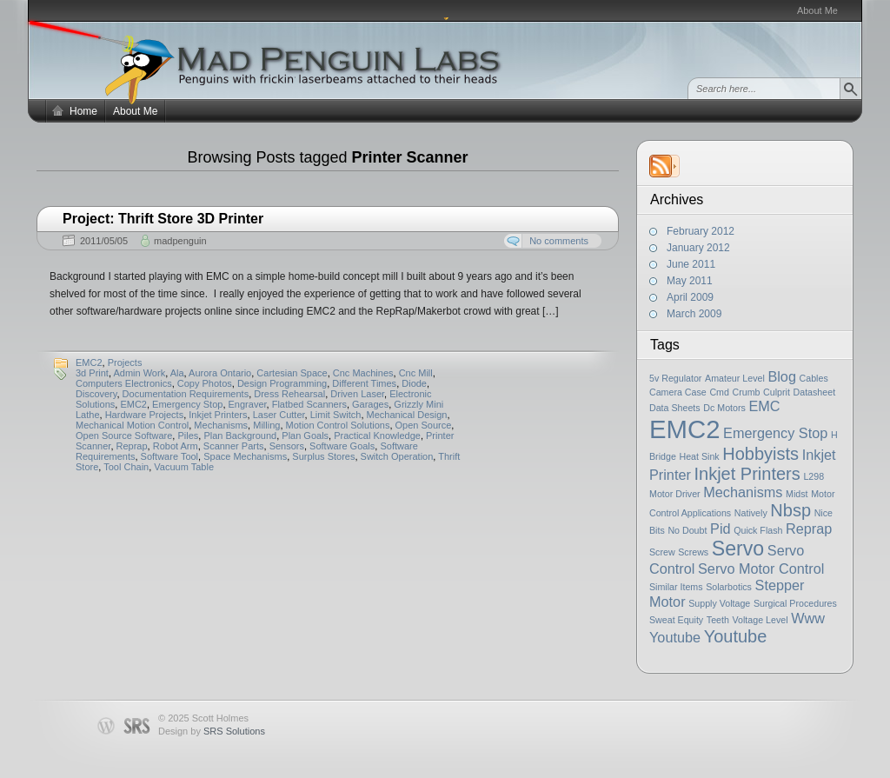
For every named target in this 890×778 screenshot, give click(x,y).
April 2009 (690, 297)
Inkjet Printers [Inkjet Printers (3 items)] (747, 473)
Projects (125, 362)
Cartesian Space (291, 373)
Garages (370, 404)
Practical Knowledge (377, 435)
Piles (187, 435)
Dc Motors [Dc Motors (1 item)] (724, 407)
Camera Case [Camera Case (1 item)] (678, 392)
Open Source (423, 425)
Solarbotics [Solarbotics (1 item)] (729, 587)
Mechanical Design (407, 414)
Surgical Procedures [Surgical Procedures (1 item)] (795, 603)
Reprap (132, 446)
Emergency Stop (187, 404)
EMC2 (89, 362)
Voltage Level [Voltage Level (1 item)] (760, 620)
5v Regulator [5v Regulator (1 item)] (675, 378)
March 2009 (694, 314)
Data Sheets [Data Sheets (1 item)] (675, 407)
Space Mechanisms (245, 456)
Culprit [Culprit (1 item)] (776, 392)
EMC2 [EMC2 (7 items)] (684, 429)
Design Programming (282, 383)
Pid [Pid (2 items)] (720, 528)
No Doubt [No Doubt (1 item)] (687, 530)
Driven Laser (357, 394)
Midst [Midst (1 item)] (796, 494)
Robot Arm (175, 446)
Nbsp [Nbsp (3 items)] (790, 510)
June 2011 (691, 264)
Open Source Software (124, 435)
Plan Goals (305, 435)
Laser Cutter (279, 414)
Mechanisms (221, 425)
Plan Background (239, 435)
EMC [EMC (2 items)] (764, 406)
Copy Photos (204, 383)
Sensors (286, 446)
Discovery (96, 394)
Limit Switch (336, 414)
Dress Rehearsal (289, 394)
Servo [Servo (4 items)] (738, 548)
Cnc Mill (416, 373)
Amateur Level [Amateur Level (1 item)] (735, 378)
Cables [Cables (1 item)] (814, 378)
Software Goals (342, 446)
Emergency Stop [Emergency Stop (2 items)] (775, 433)
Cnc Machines (363, 373)
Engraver (248, 404)
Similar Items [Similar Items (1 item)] (676, 587)
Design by (211, 731)
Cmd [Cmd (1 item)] (719, 392)
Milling (266, 425)
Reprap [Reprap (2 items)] (809, 528)
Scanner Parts (233, 446)
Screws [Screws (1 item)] (693, 552)
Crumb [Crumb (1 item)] (746, 392)
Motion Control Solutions (338, 425)
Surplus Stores (323, 456)
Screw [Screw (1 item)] (662, 552)
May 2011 (690, 281)
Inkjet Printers (218, 414)
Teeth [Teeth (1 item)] (718, 620)
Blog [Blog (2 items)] (781, 376)
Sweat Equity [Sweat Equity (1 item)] (676, 620)
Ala (177, 373)
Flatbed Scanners (309, 404)
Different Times (364, 383)
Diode (414, 383)
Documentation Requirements (186, 394)
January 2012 (698, 248)
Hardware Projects (144, 414)
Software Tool (169, 456)
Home (83, 111)
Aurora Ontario (220, 373)
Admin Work (139, 373)
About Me (817, 10)
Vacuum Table (184, 467)
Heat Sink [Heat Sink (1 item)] (699, 456)
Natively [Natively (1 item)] (750, 513)
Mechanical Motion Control (132, 425)
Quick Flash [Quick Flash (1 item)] (758, 530)
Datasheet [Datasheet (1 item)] (815, 392)
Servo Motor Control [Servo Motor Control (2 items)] (761, 568)
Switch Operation (397, 456)
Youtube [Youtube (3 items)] (735, 636)
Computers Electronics (124, 383)
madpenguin (180, 241)
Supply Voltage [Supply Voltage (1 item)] (719, 603)
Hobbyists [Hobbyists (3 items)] (760, 453)
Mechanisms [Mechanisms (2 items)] (742, 492)
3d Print (92, 373)
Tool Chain (126, 467)
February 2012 (700, 231)
